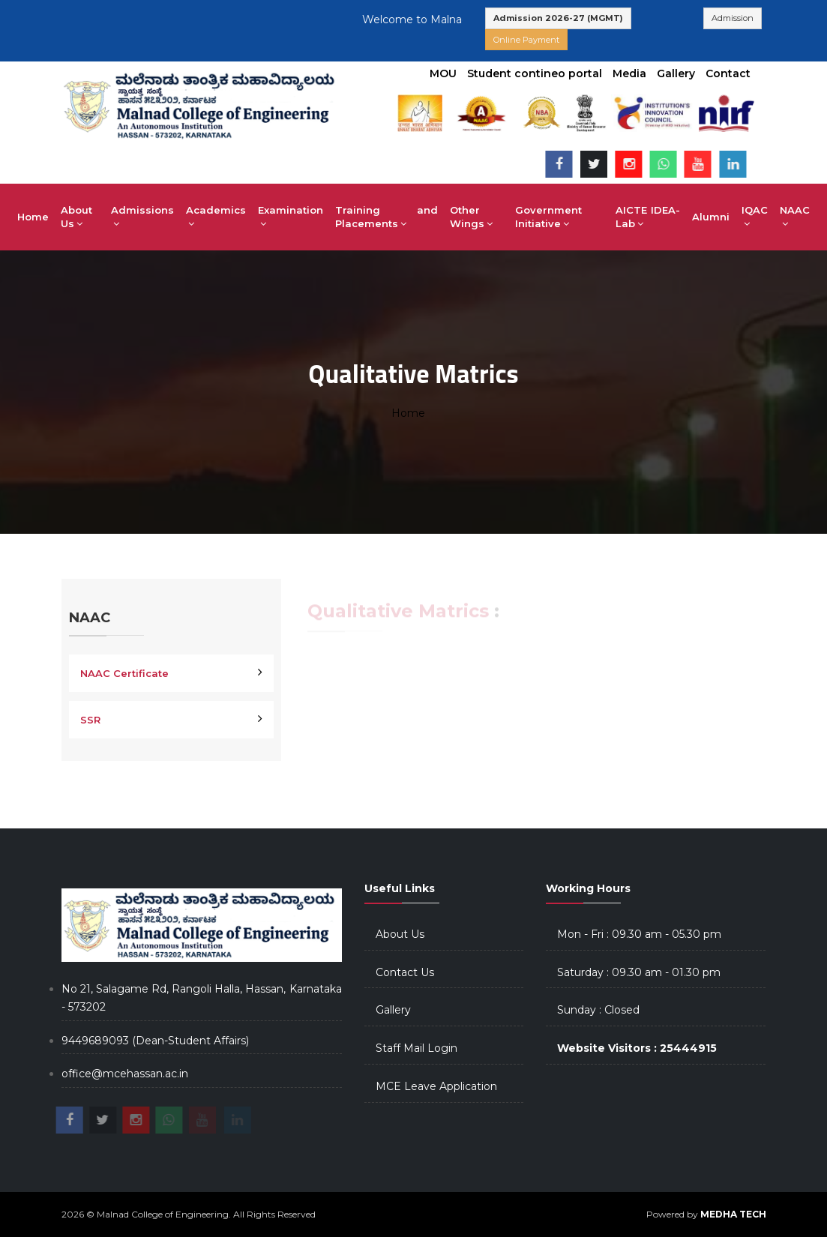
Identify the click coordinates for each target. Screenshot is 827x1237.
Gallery (676, 73)
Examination (290, 217)
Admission (733, 18)
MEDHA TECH (733, 1214)
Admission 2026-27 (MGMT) (558, 18)
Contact (728, 73)
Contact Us (405, 972)
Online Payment (526, 39)
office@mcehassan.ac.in (124, 1073)
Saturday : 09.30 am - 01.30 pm (639, 972)
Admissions (142, 217)
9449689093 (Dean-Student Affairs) (155, 1040)
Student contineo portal (534, 73)
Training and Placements (386, 217)
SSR (90, 720)
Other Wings (471, 217)
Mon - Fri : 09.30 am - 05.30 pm (639, 934)
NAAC (795, 217)
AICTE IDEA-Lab (648, 217)
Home (33, 217)
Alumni (711, 217)
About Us (76, 217)
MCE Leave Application (436, 1086)
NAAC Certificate (124, 673)
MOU (443, 73)
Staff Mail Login (416, 1048)
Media (629, 73)
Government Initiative (548, 217)
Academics (216, 217)
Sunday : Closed (598, 1010)
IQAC (755, 217)
